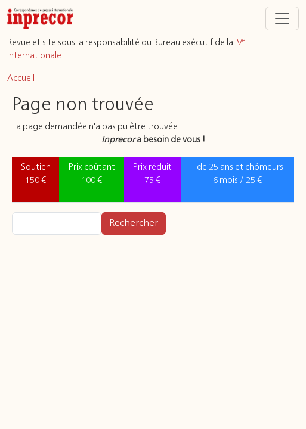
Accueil (21, 78)
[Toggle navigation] (282, 18)
